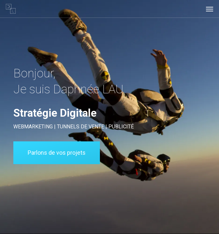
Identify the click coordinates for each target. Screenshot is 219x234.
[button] (209, 9)
